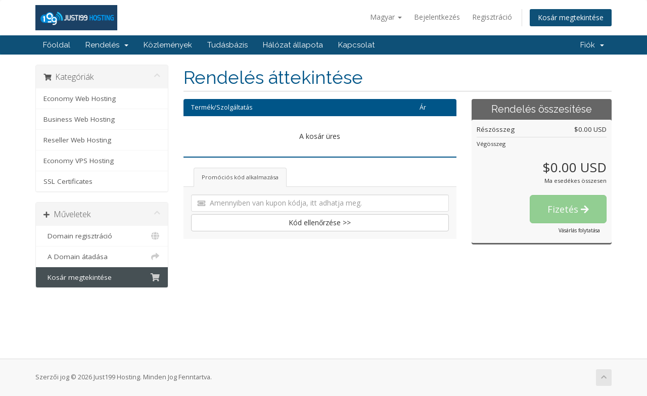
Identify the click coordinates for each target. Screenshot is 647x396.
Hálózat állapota (293, 44)
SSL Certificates (68, 181)
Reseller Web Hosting (77, 139)
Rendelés (106, 44)
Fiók (592, 44)
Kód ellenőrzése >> (320, 222)
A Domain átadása (101, 257)
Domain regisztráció (101, 236)
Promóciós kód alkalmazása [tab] (240, 177)
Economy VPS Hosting (78, 160)
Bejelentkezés (437, 17)
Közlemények (168, 44)
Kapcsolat (356, 44)
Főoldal (56, 44)
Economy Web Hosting (79, 98)
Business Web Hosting (79, 119)
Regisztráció (492, 17)
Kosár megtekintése (571, 17)
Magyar (386, 17)
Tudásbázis (227, 44)
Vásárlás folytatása (579, 230)
